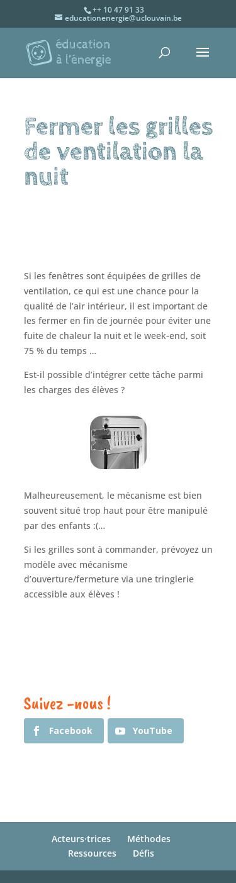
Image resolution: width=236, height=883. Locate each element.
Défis (143, 853)
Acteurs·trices (81, 839)
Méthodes (149, 839)
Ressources (92, 853)
